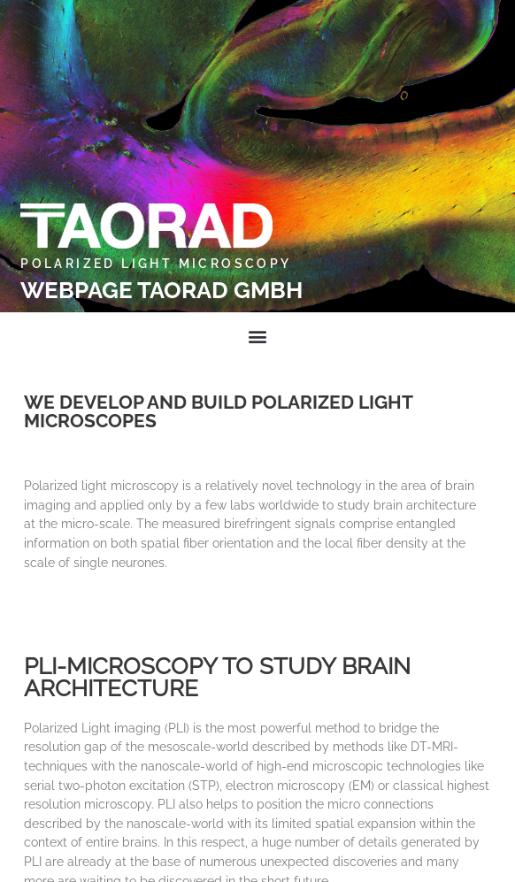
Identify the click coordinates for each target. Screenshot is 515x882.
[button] (258, 335)
